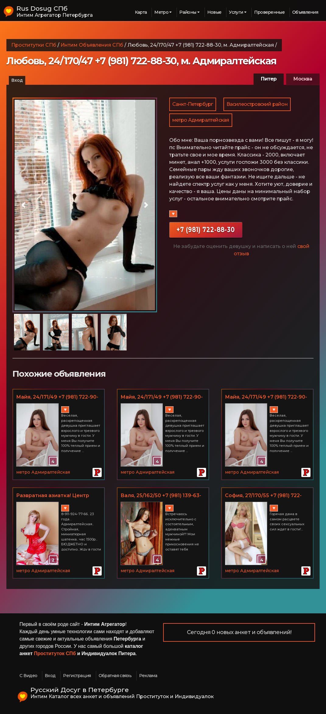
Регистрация (77, 675)
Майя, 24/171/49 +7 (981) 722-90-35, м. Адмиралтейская (57, 397)
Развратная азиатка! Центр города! (52, 496)
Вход (17, 80)
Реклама (148, 675)
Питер (268, 79)
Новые (214, 12)
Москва (302, 79)
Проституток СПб (55, 653)
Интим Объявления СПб (92, 45)
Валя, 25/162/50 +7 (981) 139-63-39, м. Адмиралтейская (161, 496)
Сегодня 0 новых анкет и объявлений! (239, 632)
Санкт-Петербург (192, 104)
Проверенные (269, 12)
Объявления (305, 12)
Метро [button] (161, 12)
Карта (141, 12)
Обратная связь (115, 675)
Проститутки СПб (33, 45)
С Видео (28, 675)
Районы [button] (187, 12)
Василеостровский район (257, 104)
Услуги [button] (236, 12)
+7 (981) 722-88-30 (206, 229)
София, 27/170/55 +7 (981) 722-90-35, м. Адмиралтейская (263, 496)
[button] (23, 205)
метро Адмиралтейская (200, 120)
